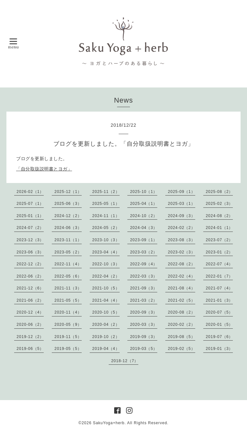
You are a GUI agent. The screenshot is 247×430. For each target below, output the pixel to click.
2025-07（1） (30, 203)
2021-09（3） (143, 288)
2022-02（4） (181, 276)
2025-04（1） (143, 203)
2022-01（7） (219, 276)
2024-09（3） (181, 216)
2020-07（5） (219, 312)
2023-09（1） (143, 240)
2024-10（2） (143, 216)
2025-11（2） (106, 191)
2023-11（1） (68, 240)
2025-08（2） (219, 191)
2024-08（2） (219, 216)
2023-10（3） (106, 240)
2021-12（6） (30, 288)
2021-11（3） (68, 288)
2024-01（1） (219, 227)
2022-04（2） (106, 276)
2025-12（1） (68, 191)
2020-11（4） (68, 312)
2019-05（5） (68, 348)
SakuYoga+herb (108, 423)
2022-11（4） (68, 264)
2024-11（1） (106, 216)
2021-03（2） (143, 300)
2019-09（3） (143, 336)
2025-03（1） (181, 203)
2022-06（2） (30, 276)
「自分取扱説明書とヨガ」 (44, 168)
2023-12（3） (30, 240)
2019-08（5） (181, 336)
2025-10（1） (143, 191)
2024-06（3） (68, 227)
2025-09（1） (181, 191)
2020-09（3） (143, 312)
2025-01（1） (30, 216)
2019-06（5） (30, 348)
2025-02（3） (219, 203)
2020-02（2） (181, 324)
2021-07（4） (219, 288)
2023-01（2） (219, 252)
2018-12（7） (125, 361)
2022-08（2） (181, 264)
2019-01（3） (219, 348)
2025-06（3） (68, 203)
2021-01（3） (219, 300)
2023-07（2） (219, 240)
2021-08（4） (181, 288)
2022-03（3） (143, 276)
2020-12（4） (30, 312)
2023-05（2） (68, 252)
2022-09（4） (143, 264)
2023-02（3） (181, 252)
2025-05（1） (106, 203)
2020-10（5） (106, 312)
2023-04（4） (106, 252)
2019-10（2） (106, 336)
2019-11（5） (68, 336)
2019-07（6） (219, 336)
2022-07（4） (219, 264)
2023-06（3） (30, 252)
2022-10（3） (106, 264)
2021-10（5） (106, 288)
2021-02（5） (181, 300)
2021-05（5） (68, 300)
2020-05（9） (68, 324)
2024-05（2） (106, 227)
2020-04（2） (106, 324)
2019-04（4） (106, 348)
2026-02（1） (30, 191)
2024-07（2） (30, 227)
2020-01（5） (219, 324)
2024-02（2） (181, 227)
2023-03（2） (143, 252)
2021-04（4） (106, 300)
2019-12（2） (30, 336)
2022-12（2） (30, 264)
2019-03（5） (143, 348)
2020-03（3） (143, 324)
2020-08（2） (181, 312)
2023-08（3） (181, 240)
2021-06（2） (30, 300)
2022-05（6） (68, 276)
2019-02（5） (181, 348)
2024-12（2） (68, 216)
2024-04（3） (143, 227)
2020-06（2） (30, 324)
